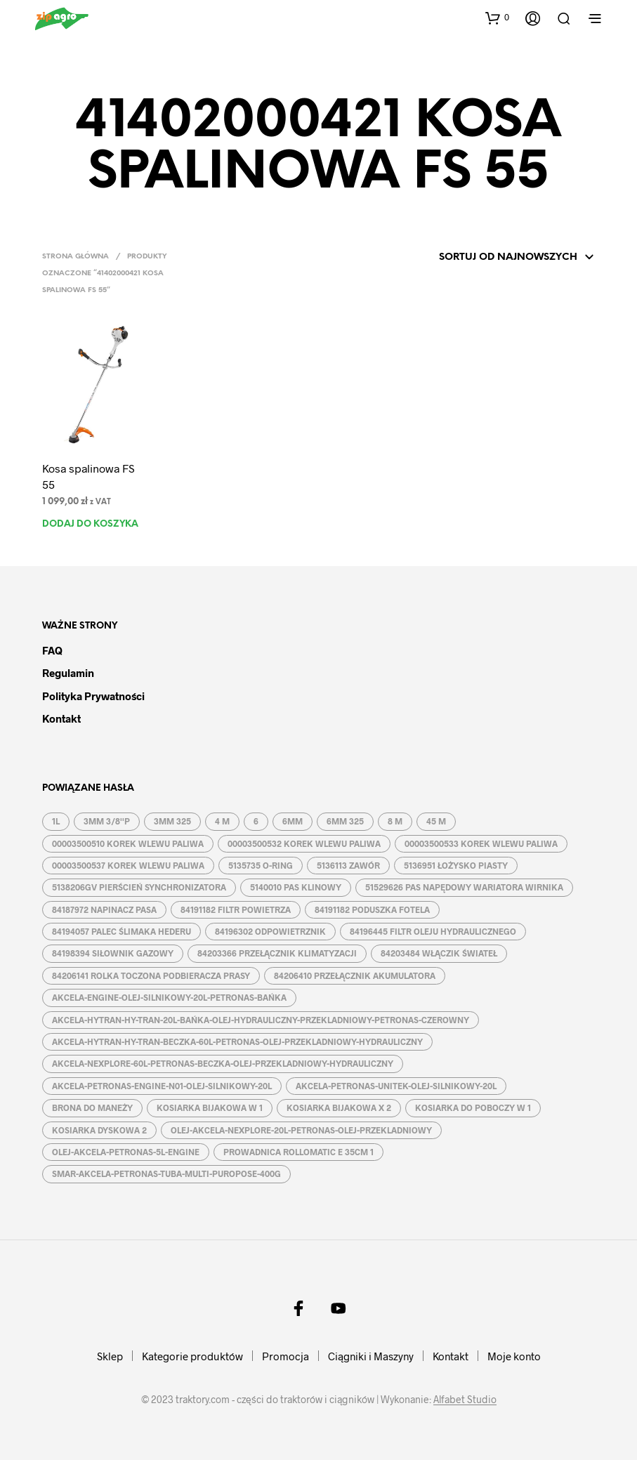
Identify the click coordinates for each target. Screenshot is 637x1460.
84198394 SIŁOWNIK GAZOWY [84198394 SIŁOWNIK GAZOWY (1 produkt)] (112, 953)
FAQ (52, 650)
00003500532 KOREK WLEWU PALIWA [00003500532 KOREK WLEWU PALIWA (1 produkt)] (304, 843)
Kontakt (61, 718)
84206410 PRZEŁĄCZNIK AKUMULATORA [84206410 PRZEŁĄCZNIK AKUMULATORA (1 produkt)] (354, 975)
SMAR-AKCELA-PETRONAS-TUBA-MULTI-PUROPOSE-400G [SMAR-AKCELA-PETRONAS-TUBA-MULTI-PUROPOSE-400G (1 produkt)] (166, 1173)
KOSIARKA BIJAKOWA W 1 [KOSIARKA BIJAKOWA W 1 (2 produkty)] (210, 1107)
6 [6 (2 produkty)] (256, 821)
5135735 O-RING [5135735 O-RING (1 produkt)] (260, 865)
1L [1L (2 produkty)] (56, 821)
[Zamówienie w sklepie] (497, 257)
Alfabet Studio (465, 1399)
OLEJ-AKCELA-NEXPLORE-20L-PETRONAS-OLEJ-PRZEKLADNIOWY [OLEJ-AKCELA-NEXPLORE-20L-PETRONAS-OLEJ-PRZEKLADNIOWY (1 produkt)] (301, 1130)
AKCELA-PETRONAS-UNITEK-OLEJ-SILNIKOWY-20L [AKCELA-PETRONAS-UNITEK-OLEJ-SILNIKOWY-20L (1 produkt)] (396, 1086)
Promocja (285, 1356)
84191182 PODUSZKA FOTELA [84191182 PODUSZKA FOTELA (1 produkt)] (372, 909)
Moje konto (514, 1356)
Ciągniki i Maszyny (371, 1356)
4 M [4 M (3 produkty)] (222, 821)
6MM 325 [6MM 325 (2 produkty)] (345, 821)
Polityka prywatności (93, 696)
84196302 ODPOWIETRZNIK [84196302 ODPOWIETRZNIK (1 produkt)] (270, 931)
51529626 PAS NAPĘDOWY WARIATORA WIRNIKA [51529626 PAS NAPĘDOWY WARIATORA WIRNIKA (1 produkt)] (464, 887)
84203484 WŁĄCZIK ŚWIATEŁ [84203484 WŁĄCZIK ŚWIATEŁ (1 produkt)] (439, 953)
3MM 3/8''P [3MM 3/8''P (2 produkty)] (107, 821)
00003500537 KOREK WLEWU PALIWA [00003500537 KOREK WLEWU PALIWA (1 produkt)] (128, 865)
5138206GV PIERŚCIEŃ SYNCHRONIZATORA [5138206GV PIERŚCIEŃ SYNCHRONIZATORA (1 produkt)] (139, 887)
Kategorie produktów (192, 1356)
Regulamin (68, 672)
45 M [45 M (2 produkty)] (436, 821)
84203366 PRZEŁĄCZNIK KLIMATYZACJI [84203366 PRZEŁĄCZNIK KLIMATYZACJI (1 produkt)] (277, 953)
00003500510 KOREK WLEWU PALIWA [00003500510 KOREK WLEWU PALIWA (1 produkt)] (128, 843)
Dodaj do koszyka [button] (90, 524)
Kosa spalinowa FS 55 (88, 475)
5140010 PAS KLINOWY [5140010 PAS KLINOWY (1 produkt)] (295, 887)
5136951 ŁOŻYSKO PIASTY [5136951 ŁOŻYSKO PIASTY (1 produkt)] (456, 865)
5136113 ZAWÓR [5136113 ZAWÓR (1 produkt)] (348, 865)
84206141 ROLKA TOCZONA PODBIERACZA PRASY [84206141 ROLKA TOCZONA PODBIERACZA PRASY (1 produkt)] (151, 975)
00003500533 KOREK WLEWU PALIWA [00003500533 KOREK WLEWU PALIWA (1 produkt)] (481, 843)
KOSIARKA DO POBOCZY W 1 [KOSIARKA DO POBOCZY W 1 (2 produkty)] (473, 1107)
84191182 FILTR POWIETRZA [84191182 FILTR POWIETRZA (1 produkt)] (235, 909)
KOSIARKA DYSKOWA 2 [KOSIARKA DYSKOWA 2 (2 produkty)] (99, 1130)
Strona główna (75, 257)
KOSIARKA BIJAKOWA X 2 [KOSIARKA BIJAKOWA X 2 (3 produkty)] (339, 1107)
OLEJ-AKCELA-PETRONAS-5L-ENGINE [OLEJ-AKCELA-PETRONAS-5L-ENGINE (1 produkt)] (125, 1152)
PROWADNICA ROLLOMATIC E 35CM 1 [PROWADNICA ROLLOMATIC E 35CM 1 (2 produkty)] (298, 1152)
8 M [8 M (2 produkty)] (395, 821)
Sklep (110, 1356)
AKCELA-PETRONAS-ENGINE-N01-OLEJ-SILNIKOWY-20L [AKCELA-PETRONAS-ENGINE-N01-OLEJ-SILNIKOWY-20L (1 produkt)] (162, 1086)
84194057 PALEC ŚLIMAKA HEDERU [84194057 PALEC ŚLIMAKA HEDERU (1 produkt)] (121, 931)
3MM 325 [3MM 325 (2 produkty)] (172, 821)
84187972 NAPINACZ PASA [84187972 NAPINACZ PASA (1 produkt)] (104, 909)
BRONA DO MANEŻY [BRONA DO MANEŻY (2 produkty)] (92, 1107)
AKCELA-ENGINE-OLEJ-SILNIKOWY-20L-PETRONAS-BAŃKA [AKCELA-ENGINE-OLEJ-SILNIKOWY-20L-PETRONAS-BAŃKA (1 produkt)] (169, 997)
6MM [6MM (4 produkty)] (292, 821)
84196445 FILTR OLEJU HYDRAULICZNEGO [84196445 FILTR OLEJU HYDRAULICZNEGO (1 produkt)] (433, 931)
